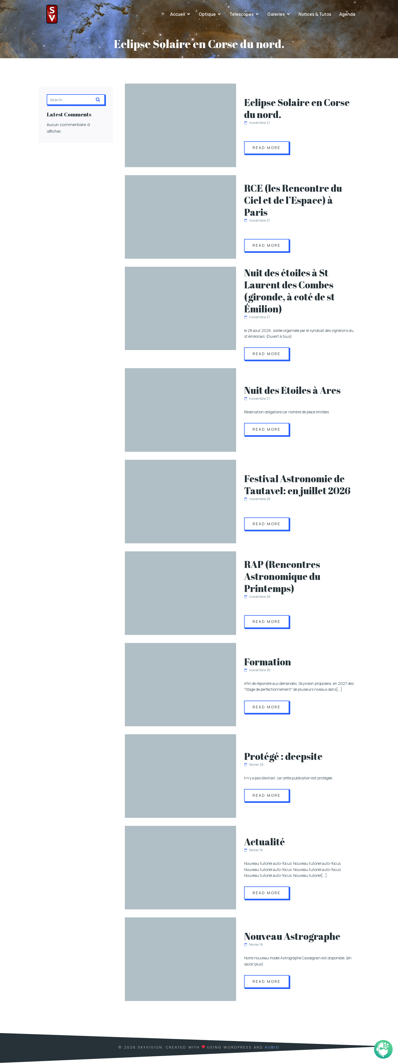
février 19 (253, 851)
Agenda (347, 15)
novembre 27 (257, 123)
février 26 (254, 765)
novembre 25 (257, 671)
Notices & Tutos (314, 15)
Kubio (272, 1048)
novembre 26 (257, 500)
